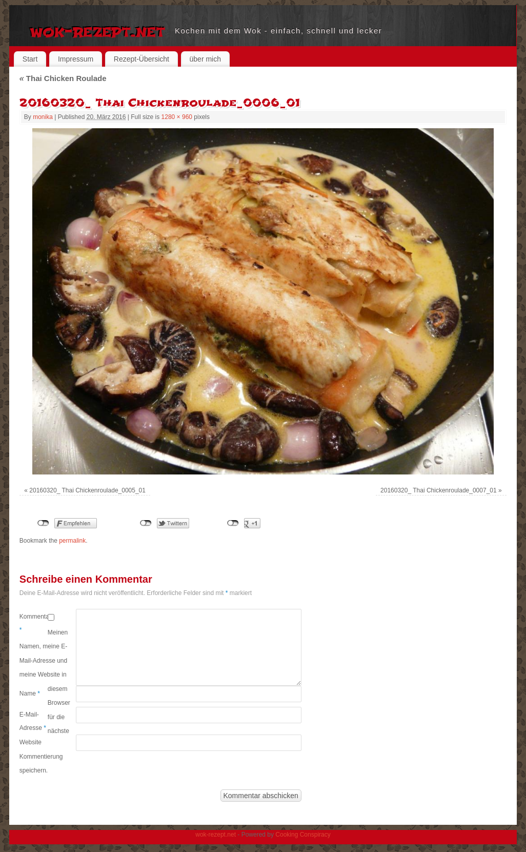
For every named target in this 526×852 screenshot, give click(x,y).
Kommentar (33, 623)
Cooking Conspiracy (302, 834)
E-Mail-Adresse (32, 721)
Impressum (75, 59)
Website (30, 742)
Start (30, 59)
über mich (205, 59)
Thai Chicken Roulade (63, 78)
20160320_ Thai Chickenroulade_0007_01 (438, 490)
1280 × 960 (176, 117)
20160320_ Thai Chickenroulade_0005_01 (87, 490)
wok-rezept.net (97, 30)
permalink (72, 540)
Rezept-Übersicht (141, 59)
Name (29, 693)
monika (43, 117)
